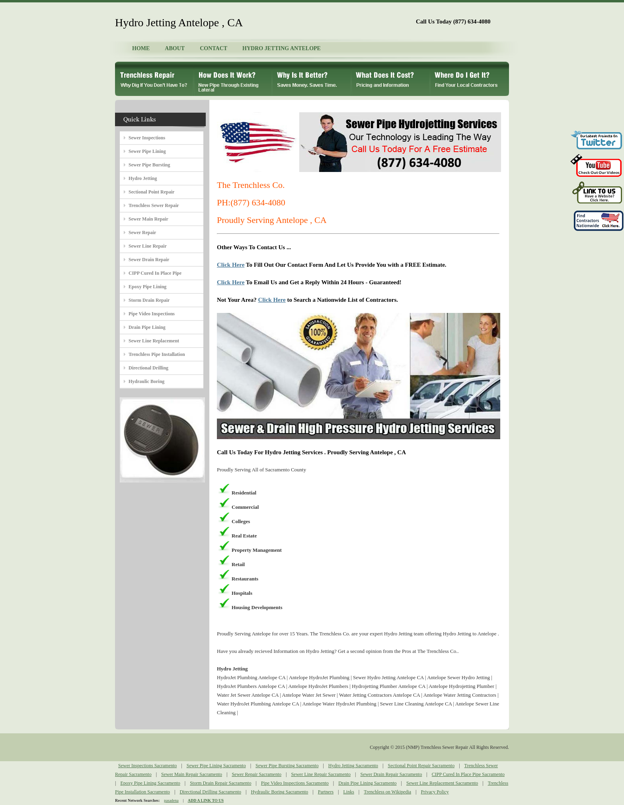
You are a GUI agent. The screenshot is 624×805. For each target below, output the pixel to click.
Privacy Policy (435, 792)
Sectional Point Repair (151, 192)
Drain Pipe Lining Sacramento (367, 783)
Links (348, 792)
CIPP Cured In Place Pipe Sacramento (468, 774)
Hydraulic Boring (146, 381)
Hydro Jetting (143, 178)
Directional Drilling (148, 368)
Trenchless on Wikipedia (387, 792)
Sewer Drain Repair (149, 259)
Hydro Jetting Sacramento (353, 765)
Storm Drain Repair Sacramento (220, 783)
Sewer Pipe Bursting (149, 165)
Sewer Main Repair (148, 219)
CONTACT (213, 48)
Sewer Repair (142, 232)
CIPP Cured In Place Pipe (155, 273)
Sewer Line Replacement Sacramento (442, 783)
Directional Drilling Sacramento (210, 792)
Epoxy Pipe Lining (147, 286)
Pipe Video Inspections (152, 314)
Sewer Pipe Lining (147, 151)
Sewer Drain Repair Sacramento (391, 774)
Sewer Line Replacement (154, 341)
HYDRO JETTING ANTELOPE (281, 48)
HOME (141, 48)
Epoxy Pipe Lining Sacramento (150, 783)
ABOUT (175, 48)
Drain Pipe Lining (147, 327)
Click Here (230, 265)
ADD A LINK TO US (206, 800)
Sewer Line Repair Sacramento (321, 774)
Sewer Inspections (147, 138)
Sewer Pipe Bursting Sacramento (286, 765)
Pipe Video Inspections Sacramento (295, 783)
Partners (325, 792)
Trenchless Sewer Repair (154, 205)
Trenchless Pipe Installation (157, 354)
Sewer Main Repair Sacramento (191, 774)
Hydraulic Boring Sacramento (279, 792)
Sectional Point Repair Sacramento (421, 765)
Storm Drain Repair (149, 300)
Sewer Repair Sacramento (256, 774)
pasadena (171, 800)
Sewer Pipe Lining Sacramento (216, 765)
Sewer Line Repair (148, 246)
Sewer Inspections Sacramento (147, 765)
